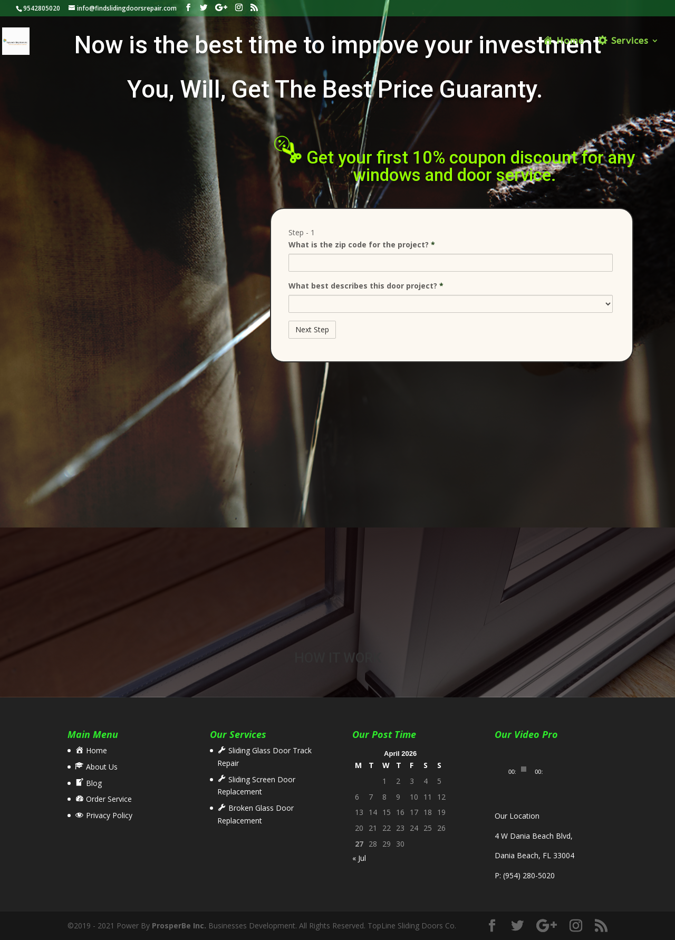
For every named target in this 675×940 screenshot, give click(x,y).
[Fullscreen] (556, 769)
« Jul (359, 858)
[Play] (508, 769)
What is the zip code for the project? (361, 244)
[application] (526, 762)
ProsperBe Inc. (179, 925)
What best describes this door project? (365, 286)
